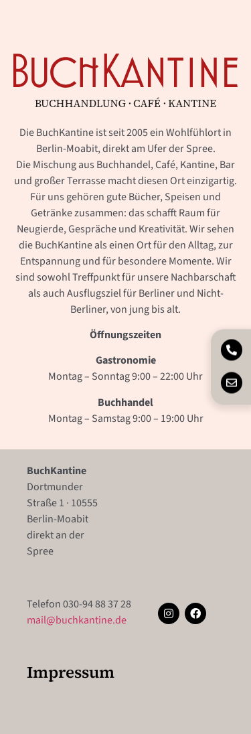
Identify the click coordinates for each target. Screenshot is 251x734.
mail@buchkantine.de (77, 620)
